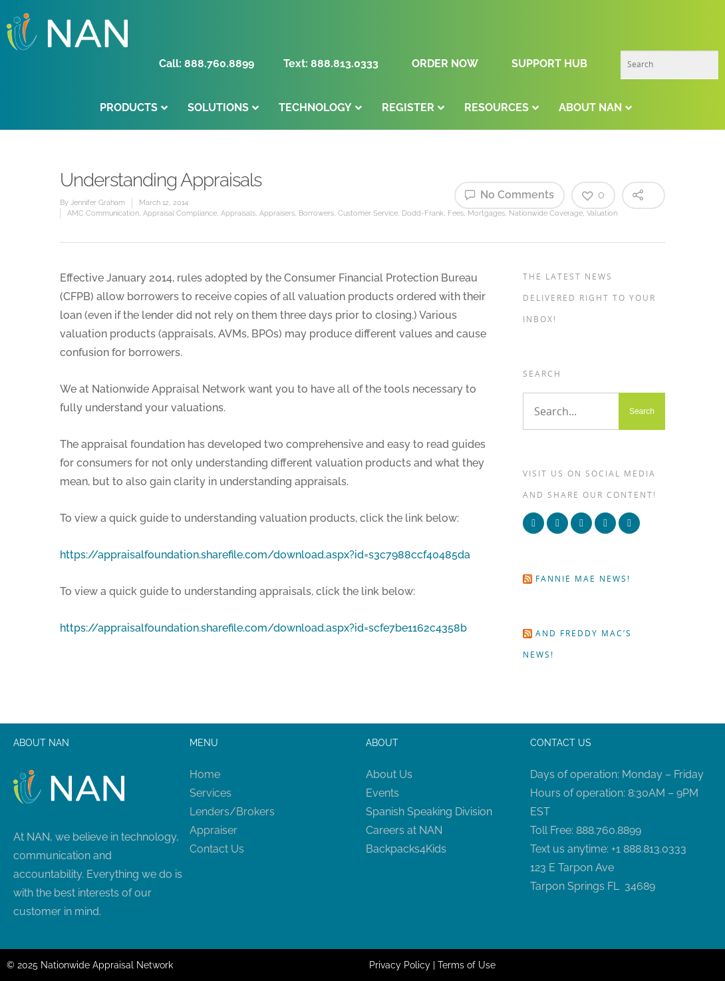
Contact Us (217, 849)
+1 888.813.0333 (648, 849)
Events (382, 793)
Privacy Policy (399, 965)
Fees (456, 213)
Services (210, 793)
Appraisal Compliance (180, 213)
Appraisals (238, 213)
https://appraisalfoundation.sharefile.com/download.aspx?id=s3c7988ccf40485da (265, 554)
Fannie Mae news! (583, 578)
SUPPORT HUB (549, 63)
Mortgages (486, 213)
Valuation (602, 213)
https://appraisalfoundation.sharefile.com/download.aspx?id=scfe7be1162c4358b (263, 628)
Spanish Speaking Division (429, 811)
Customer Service (368, 213)
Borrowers (316, 213)
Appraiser (213, 830)
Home (205, 774)
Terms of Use (467, 965)
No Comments (509, 194)
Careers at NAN (404, 830)
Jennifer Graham (98, 202)
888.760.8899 (608, 830)
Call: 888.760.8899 (210, 63)
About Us (389, 774)
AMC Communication (103, 213)
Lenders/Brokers (232, 811)
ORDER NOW (445, 63)
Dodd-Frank (423, 213)
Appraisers (277, 213)
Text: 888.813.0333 (330, 63)
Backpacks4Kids (406, 849)
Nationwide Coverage (546, 213)
